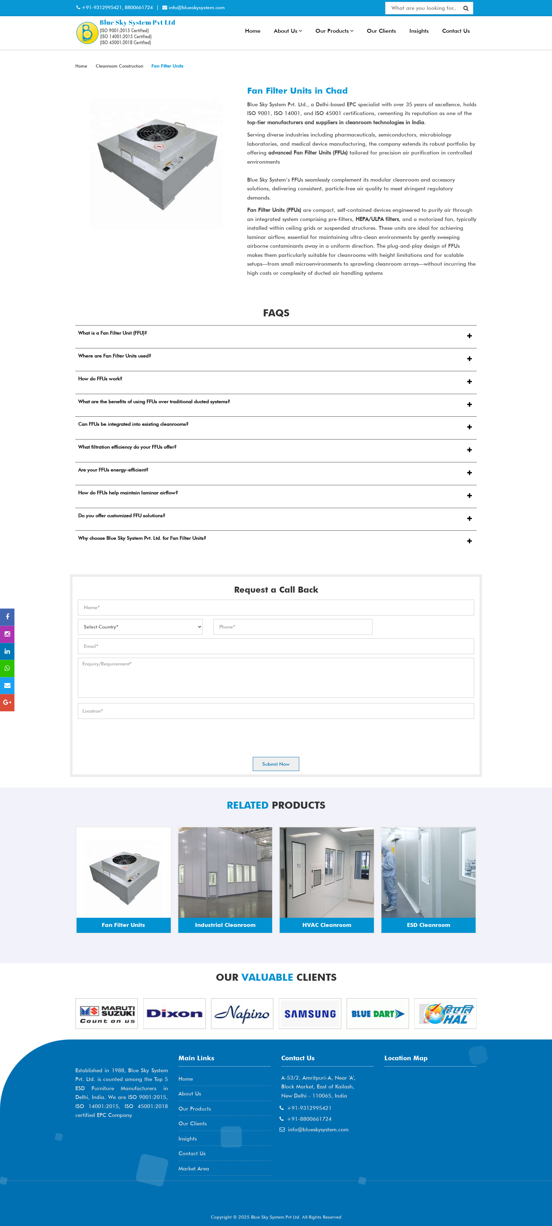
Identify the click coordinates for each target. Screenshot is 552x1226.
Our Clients (381, 30)
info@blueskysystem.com (196, 7)
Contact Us (456, 30)
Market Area (193, 1168)
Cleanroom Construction (118, 66)
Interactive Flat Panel (273, 8)
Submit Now (276, 764)
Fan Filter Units (166, 66)
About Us (288, 30)
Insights (419, 30)
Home (253, 30)
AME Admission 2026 (112, 1201)
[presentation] (131, 736)
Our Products (334, 30)
